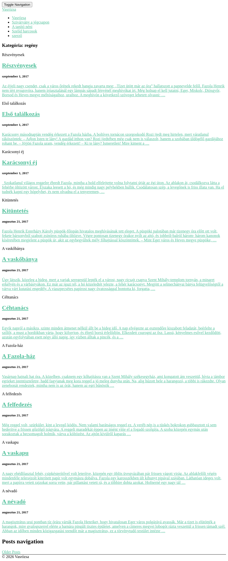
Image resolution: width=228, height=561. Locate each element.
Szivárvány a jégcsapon (30, 22)
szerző (17, 35)
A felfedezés (17, 404)
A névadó (14, 501)
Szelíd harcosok (24, 31)
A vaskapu (15, 453)
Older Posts (11, 552)
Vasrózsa (19, 18)
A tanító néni (22, 27)
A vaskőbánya (19, 259)
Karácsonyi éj (19, 162)
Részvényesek (19, 65)
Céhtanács (15, 307)
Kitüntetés (15, 210)
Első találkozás (21, 114)
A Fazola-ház (18, 356)
